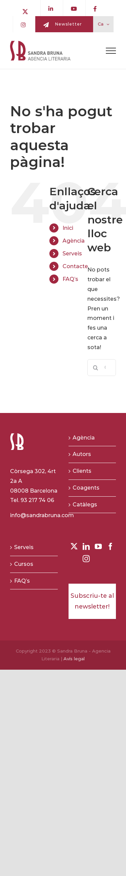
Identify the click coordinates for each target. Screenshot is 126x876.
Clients (82, 471)
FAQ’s (70, 279)
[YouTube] (98, 546)
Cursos (23, 564)
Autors (82, 454)
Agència (73, 241)
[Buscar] (95, 367)
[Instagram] (86, 558)
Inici (67, 228)
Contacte (75, 266)
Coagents (86, 488)
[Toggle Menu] (110, 51)
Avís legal (74, 658)
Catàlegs (85, 504)
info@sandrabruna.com (42, 515)
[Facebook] (110, 546)
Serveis (72, 253)
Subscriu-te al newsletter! (92, 601)
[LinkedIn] (86, 546)
